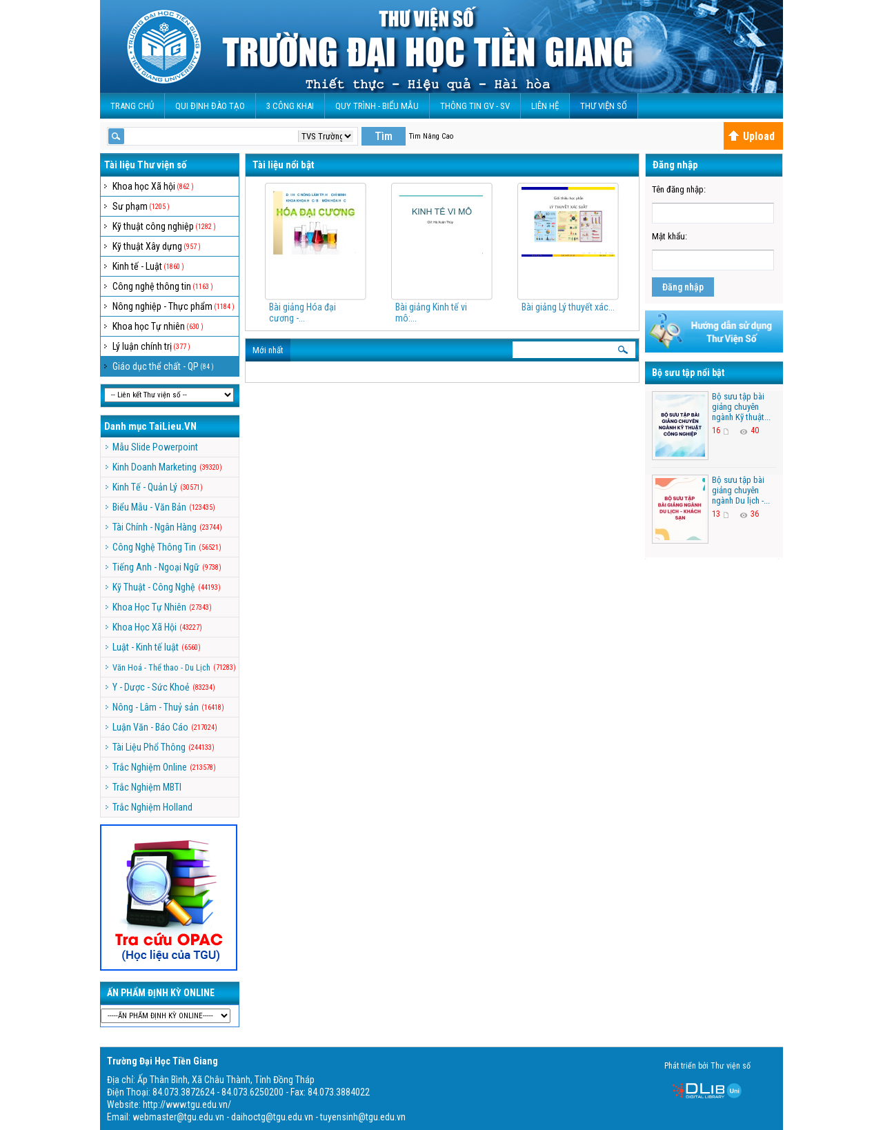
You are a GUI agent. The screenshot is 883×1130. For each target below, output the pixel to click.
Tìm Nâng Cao (431, 136)
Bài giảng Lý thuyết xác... (568, 307)
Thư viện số (603, 106)
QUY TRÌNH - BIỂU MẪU (377, 106)
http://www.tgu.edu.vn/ (187, 1104)
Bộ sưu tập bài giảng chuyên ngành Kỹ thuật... (741, 406)
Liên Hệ (545, 106)
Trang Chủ (132, 106)
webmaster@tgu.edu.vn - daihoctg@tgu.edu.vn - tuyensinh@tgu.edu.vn (269, 1116)
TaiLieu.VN (173, 426)
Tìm (384, 136)
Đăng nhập (683, 287)
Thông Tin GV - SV (475, 106)
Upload (751, 136)
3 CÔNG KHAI (290, 106)
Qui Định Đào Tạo (210, 106)
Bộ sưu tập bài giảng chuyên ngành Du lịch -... (741, 490)
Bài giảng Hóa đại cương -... (302, 312)
